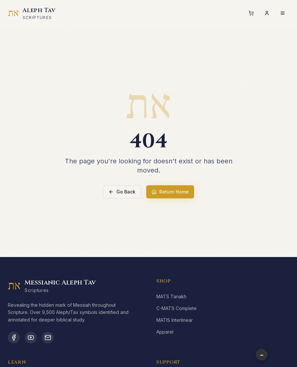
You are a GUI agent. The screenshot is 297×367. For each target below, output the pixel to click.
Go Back (122, 191)
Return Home (170, 191)
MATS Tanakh (171, 296)
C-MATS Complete (176, 308)
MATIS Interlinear (174, 320)
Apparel (164, 332)
